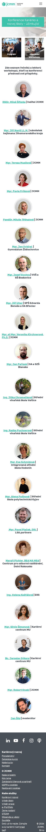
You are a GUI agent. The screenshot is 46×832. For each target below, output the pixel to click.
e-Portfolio (7, 807)
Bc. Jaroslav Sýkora (17, 658)
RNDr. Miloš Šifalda (14, 102)
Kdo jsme (6, 778)
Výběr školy (7, 800)
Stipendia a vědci (10, 817)
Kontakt (6, 766)
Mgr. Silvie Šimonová (17, 626)
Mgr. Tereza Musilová (18, 162)
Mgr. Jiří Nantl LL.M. (16, 130)
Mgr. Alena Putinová (17, 496)
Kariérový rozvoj (10, 797)
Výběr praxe (8, 804)
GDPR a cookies (10, 785)
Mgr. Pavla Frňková (18, 191)
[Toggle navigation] (40, 3)
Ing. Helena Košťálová (20, 594)
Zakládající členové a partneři (17, 781)
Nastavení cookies (11, 788)
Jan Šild (16, 718)
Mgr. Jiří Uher (14, 303)
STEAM (5, 814)
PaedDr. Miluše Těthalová (18, 219)
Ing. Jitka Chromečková (17, 397)
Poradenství (8, 756)
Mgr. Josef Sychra (18, 274)
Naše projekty (9, 775)
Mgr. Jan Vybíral (22, 246)
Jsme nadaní (8, 810)
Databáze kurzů (10, 759)
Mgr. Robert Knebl (18, 689)
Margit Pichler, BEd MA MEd (22, 560)
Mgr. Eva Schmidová (22, 462)
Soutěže (6, 820)
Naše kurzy (7, 762)
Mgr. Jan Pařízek (17, 364)
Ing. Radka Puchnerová (17, 430)
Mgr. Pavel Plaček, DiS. (22, 529)
